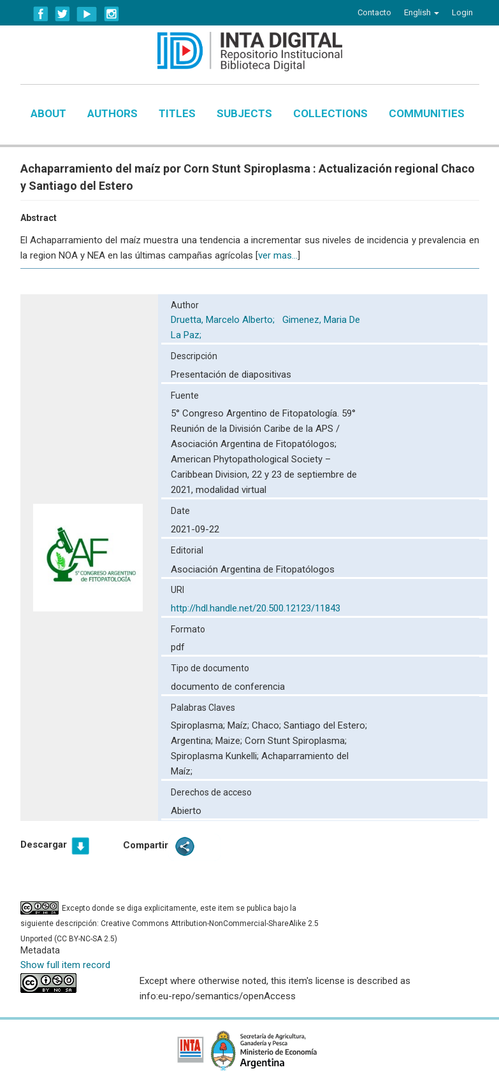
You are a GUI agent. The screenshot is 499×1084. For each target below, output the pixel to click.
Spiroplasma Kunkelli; (216, 756)
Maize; (230, 740)
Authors (112, 113)
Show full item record (65, 965)
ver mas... (278, 255)
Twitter (62, 14)
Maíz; (240, 725)
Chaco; (268, 725)
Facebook (40, 14)
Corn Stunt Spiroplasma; (296, 740)
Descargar (43, 844)
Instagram (111, 14)
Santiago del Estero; (325, 725)
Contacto (374, 12)
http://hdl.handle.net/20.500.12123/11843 (255, 608)
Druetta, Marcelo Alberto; (224, 319)
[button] (421, 12)
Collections (330, 113)
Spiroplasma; (199, 725)
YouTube (87, 14)
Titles (177, 113)
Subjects (244, 113)
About (48, 113)
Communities (427, 113)
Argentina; (193, 740)
